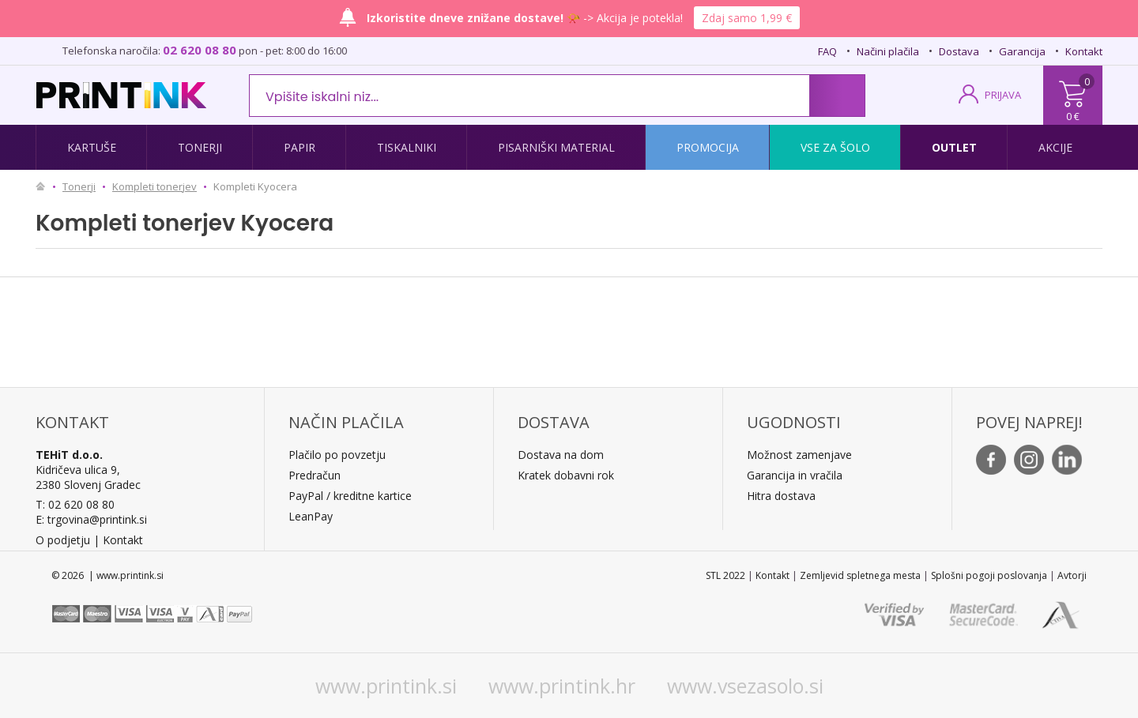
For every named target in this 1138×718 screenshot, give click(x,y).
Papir (299, 147)
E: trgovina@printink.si (91, 519)
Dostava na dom (561, 454)
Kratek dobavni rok (566, 475)
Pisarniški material (556, 147)
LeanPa (307, 516)
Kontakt (1083, 51)
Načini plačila (888, 51)
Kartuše (91, 147)
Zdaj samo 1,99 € (747, 17)
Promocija (707, 147)
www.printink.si (386, 685)
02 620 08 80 (199, 50)
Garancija (1022, 51)
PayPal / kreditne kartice (350, 495)
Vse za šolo (835, 147)
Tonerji (200, 147)
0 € (1073, 116)
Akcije (1055, 147)
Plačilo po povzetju (337, 454)
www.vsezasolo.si (745, 685)
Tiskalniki (406, 147)
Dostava (959, 51)
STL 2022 (725, 575)
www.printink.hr (561, 685)
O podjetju (63, 539)
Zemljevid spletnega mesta (860, 575)
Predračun (314, 475)
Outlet (954, 147)
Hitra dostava (781, 495)
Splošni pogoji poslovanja (989, 575)
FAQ (827, 51)
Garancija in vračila (794, 475)
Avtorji (1072, 575)
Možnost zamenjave (799, 454)
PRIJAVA (1003, 95)
